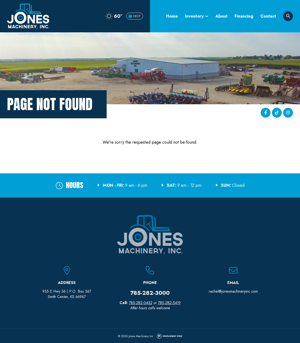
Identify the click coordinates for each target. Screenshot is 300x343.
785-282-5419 (169, 303)
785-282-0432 (140, 303)
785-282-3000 (150, 293)
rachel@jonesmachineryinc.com (233, 291)
